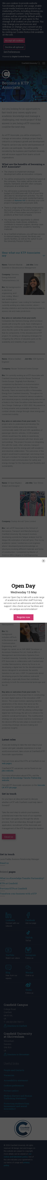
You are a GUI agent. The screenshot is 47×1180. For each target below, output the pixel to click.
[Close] (43, 561)
